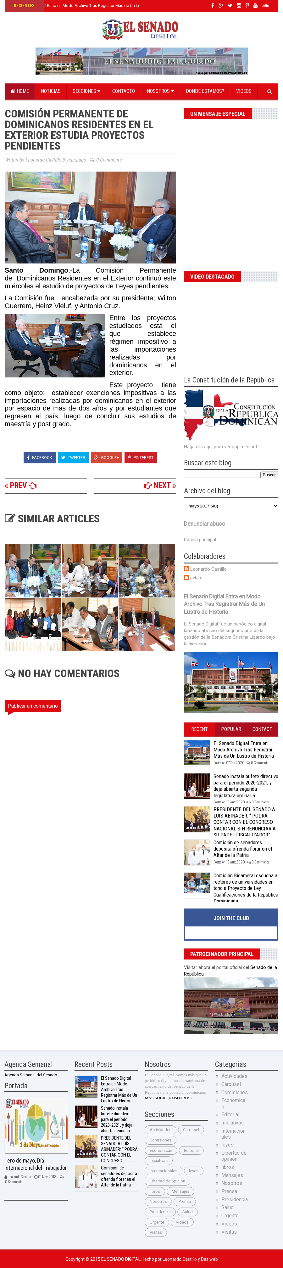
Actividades (160, 1129)
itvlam (196, 577)
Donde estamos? (205, 91)
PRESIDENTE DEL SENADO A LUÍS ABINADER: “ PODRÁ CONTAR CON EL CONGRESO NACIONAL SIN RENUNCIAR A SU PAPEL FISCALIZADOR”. (245, 822)
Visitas (156, 1232)
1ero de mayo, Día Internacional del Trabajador (35, 1164)
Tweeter (73, 457)
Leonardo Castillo (208, 569)
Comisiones (160, 1140)
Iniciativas (159, 1160)
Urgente (157, 1222)
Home (20, 91)
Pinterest (140, 457)
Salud (187, 1211)
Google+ (106, 457)
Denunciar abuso (204, 524)
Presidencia (160, 1211)
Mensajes (180, 1191)
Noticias (51, 91)
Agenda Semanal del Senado (30, 1075)
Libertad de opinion (167, 1181)
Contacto (123, 91)
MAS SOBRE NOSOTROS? (168, 1097)
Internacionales (163, 1171)
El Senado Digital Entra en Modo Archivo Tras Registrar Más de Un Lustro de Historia (90, 5)
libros (155, 1191)
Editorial (191, 1150)
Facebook (39, 457)
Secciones (86, 91)
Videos (244, 91)
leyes (193, 1171)
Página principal (200, 539)
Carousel (191, 1129)
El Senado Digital (121, 1259)
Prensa (185, 1201)
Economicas (161, 1150)
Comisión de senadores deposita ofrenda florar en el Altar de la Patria (243, 848)
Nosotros (160, 91)
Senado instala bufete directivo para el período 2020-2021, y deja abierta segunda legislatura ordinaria (246, 786)
